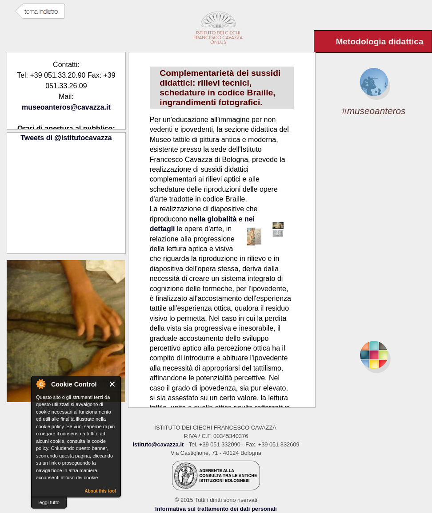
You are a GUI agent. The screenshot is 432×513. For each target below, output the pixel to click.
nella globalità (213, 219)
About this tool (100, 491)
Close (113, 384)
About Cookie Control (40, 383)
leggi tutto (49, 502)
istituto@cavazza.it (158, 444)
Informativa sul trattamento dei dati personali (216, 508)
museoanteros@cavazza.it (66, 107)
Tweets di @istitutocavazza (66, 138)
